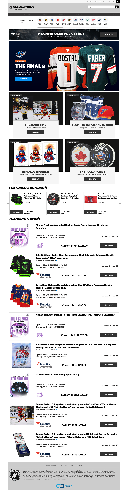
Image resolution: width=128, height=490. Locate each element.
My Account (98, 1)
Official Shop (90, 1)
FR (113, 1)
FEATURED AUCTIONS (28, 188)
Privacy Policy (63, 465)
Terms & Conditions (51, 465)
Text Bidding (113, 14)
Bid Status (96, 14)
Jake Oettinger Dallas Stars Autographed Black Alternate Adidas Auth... (34, 196)
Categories (43, 14)
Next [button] (120, 203)
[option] (27, 203)
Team (12, 14)
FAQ (104, 1)
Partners (27, 14)
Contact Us (80, 465)
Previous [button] (8, 203)
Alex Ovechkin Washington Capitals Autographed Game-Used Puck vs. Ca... (70, 196)
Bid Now (16, 212)
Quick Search (61, 14)
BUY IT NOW (79, 14)
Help (109, 1)
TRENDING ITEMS (24, 219)
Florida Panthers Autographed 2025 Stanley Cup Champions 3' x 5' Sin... (107, 196)
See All (21, 22)
